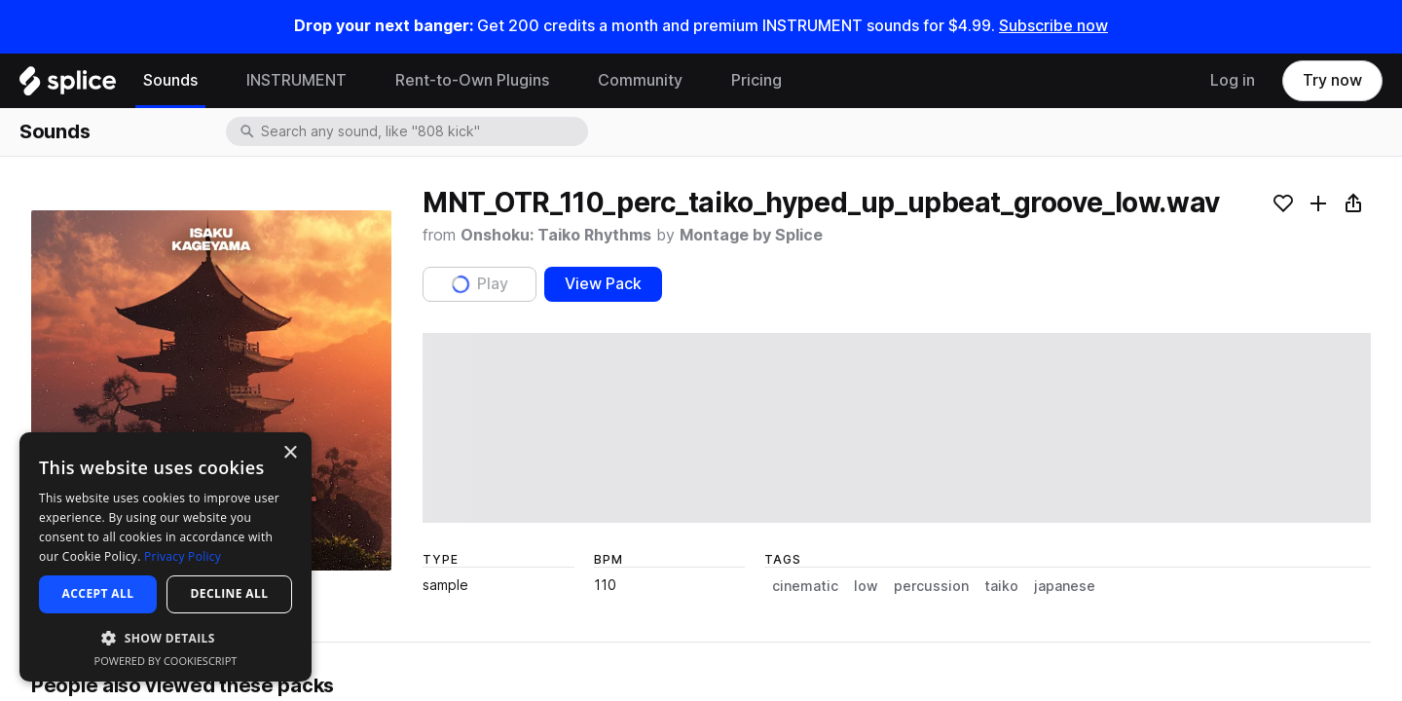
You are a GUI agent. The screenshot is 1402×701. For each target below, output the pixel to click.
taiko (1001, 586)
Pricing (756, 80)
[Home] (67, 85)
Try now (1332, 80)
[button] (165, 637)
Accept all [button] (98, 593)
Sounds (170, 80)
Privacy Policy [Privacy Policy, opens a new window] (182, 556)
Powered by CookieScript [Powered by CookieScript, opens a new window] (166, 660)
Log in (1232, 80)
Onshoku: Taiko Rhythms (556, 235)
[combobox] (422, 131)
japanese (1064, 586)
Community (640, 80)
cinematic (805, 586)
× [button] (289, 453)
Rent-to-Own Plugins (472, 80)
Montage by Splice (751, 235)
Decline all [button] (230, 593)
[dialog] (165, 557)
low (866, 586)
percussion (931, 586)
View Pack (603, 284)
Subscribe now (1053, 26)
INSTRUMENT (296, 80)
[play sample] (897, 428)
